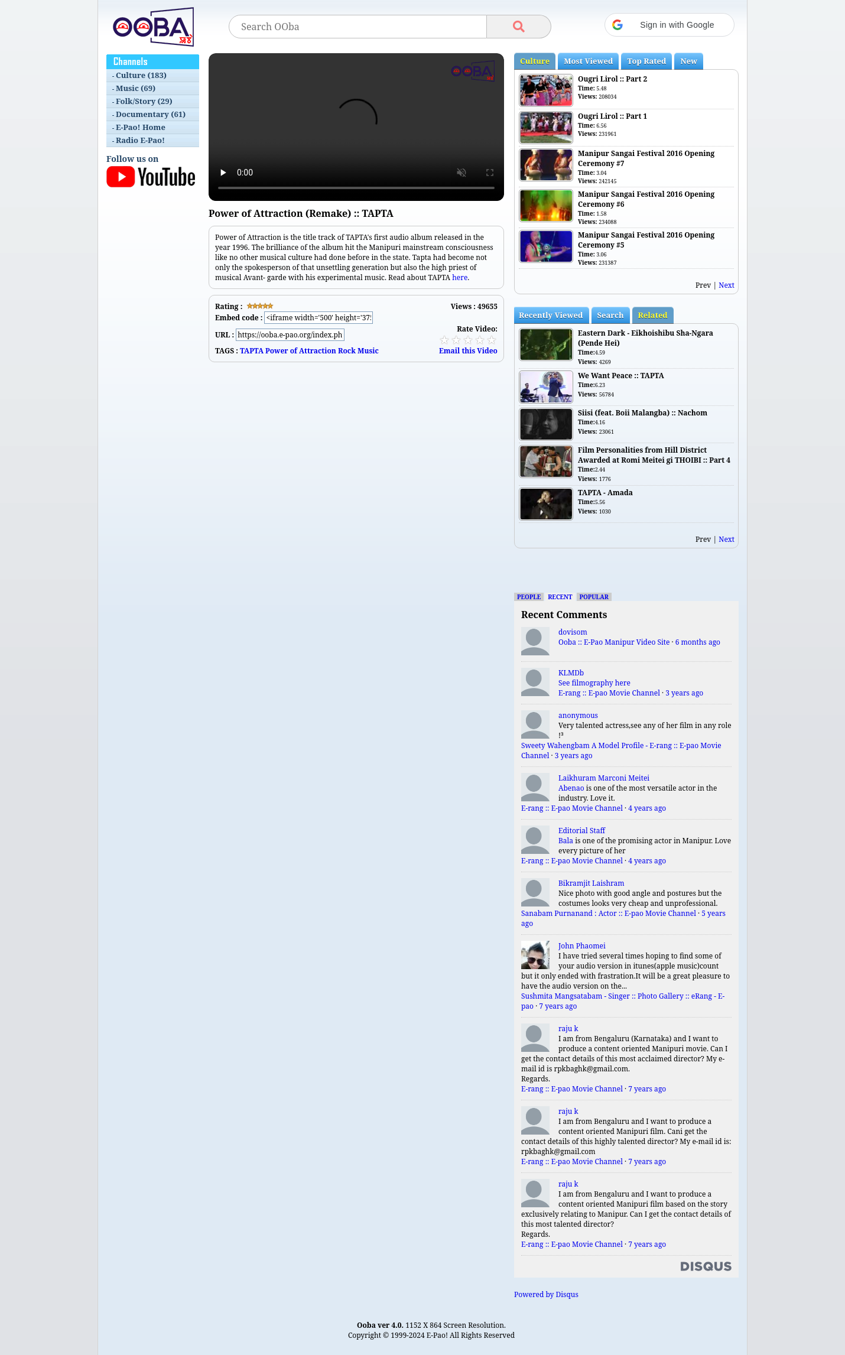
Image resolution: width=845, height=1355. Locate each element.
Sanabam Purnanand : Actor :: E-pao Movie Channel (608, 913)
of (293, 351)
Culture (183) (141, 75)
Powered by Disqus (546, 1294)
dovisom (572, 632)
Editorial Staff (581, 831)
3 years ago (684, 693)
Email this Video (468, 351)
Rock (347, 351)
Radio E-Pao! (140, 140)
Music (368, 351)
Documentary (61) (151, 114)
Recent (560, 597)
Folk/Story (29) (144, 101)
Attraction (317, 351)
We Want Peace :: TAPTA (621, 376)
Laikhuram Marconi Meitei (603, 778)
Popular (594, 597)
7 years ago (558, 1006)
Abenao (571, 788)
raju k (568, 1028)
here (459, 277)
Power (276, 351)
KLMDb (571, 673)
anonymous (578, 715)
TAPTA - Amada (605, 493)
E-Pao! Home (140, 127)
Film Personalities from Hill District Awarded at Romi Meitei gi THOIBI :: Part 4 (654, 455)
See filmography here (594, 683)
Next (726, 285)
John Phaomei (582, 946)
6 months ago (697, 642)
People (529, 597)
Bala (565, 841)
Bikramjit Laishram (591, 883)
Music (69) (135, 88)
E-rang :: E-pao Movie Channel (609, 693)
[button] (669, 25)
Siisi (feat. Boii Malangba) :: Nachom (642, 413)
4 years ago (647, 808)
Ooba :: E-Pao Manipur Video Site (614, 642)
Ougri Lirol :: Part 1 (612, 116)
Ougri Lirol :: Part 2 (612, 79)
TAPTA (252, 351)
